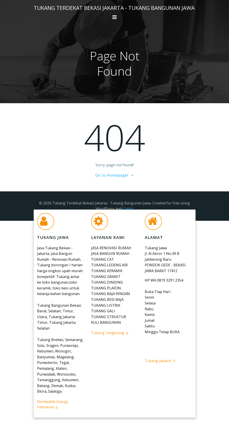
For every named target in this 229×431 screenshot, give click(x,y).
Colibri (127, 208)
